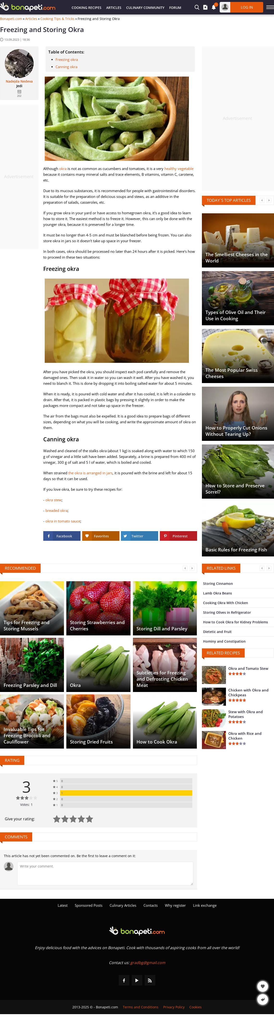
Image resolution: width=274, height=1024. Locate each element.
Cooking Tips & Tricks (57, 19)
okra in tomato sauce (62, 521)
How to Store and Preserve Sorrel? (235, 489)
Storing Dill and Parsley (162, 629)
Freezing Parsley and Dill (30, 685)
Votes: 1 (26, 804)
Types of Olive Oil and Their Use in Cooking (236, 315)
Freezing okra (67, 59)
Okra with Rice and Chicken (245, 736)
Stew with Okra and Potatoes (245, 714)
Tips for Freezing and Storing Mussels (27, 625)
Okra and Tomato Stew (248, 668)
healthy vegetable (178, 168)
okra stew (53, 499)
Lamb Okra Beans (217, 593)
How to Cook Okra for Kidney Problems (235, 622)
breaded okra (56, 510)
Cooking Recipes (86, 7)
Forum (175, 7)
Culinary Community (145, 7)
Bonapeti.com (11, 19)
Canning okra (66, 66)
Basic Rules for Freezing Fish (236, 550)
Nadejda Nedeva (19, 81)
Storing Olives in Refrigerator (227, 612)
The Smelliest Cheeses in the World (237, 257)
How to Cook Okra (157, 742)
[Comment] (105, 873)
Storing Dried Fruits (91, 742)
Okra (75, 685)
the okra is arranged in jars (90, 472)
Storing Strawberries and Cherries (97, 625)
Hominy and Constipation (224, 641)
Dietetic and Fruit (217, 631)
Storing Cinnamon (218, 583)
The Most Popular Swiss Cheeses (232, 373)
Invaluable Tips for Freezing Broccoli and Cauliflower (27, 735)
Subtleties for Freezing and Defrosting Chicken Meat (162, 679)
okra (63, 168)
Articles (113, 7)
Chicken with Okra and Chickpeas (248, 692)
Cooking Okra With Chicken (225, 602)
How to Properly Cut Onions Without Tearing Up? (236, 431)
